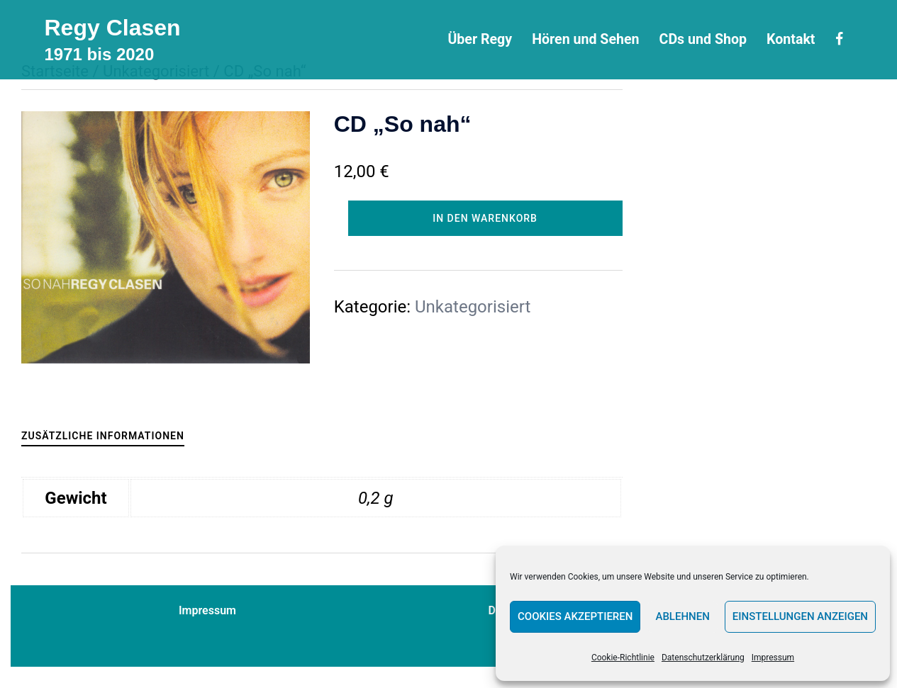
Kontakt (791, 39)
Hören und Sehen (585, 39)
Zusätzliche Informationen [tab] (102, 435)
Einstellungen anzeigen (800, 616)
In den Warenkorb (485, 218)
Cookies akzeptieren (575, 616)
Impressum (773, 657)
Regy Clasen (113, 27)
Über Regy (479, 39)
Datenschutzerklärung (703, 657)
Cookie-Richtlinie (622, 657)
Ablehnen (682, 616)
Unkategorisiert (472, 307)
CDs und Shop (703, 39)
